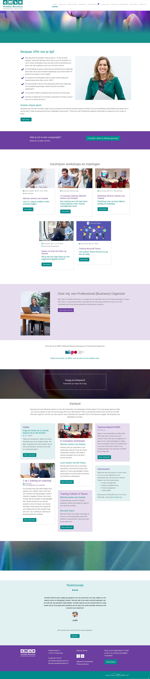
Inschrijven (111, 662)
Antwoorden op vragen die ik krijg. (75, 382)
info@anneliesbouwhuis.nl (59, 661)
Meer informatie (29, 455)
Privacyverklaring (83, 664)
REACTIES (133, 4)
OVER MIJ (62, 4)
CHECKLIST (105, 4)
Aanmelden (28, 209)
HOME (55, 4)
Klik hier (75, 636)
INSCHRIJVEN (93, 4)
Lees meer (26, 119)
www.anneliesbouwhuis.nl (59, 663)
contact (117, 497)
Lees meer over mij (65, 310)
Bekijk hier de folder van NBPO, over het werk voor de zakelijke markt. (75, 358)
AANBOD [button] (81, 4)
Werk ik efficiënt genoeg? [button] (103, 138)
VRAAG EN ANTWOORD (119, 4)
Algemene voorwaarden (85, 661)
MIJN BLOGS (72, 4)
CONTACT (142, 4)
